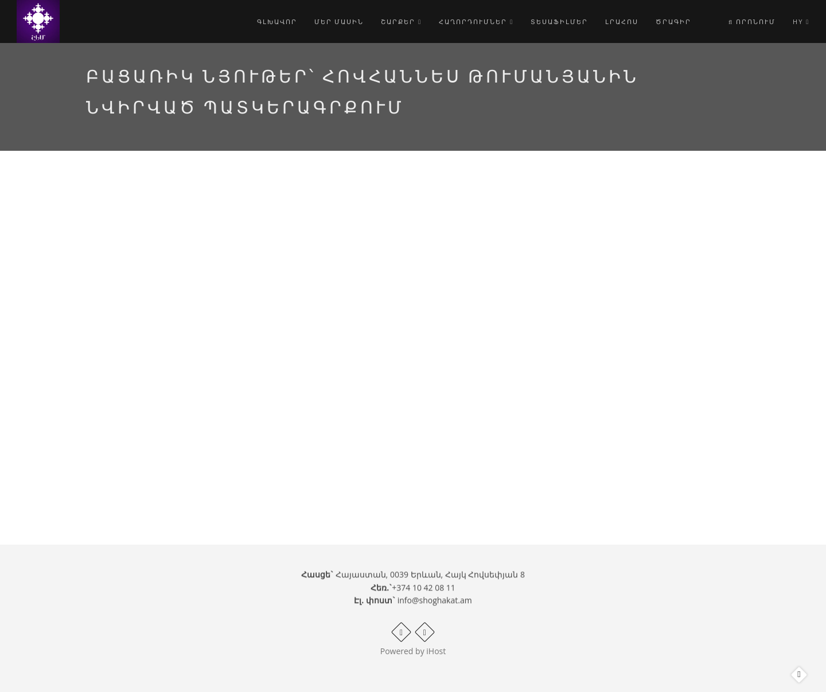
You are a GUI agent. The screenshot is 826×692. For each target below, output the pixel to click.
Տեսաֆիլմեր (559, 21)
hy (801, 21)
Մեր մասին (339, 21)
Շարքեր (401, 21)
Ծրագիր (673, 21)
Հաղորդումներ (476, 21)
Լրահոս (621, 21)
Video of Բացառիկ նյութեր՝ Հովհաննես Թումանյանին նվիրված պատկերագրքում (329, 317)
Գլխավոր (277, 21)
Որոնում (752, 21)
